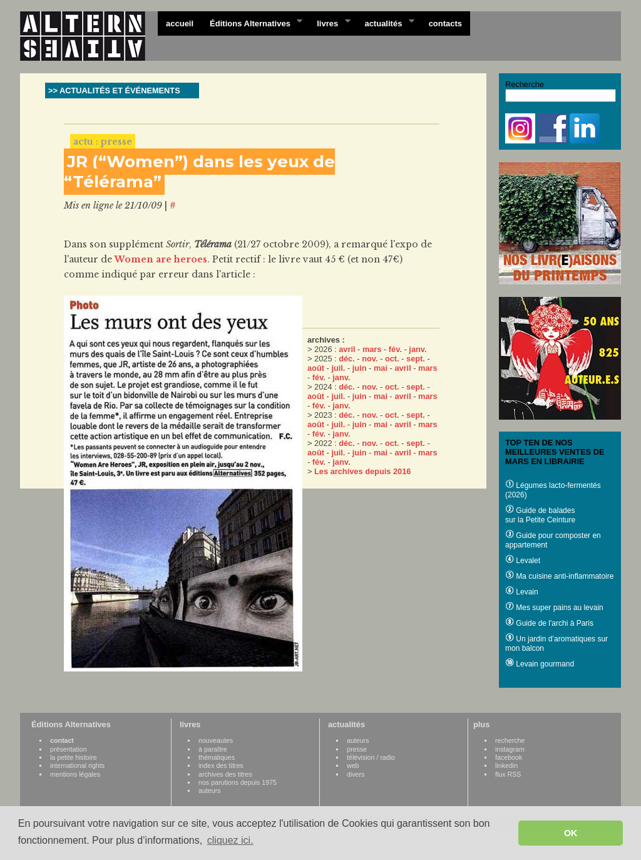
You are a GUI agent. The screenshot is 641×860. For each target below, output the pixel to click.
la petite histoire (73, 757)
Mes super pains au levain (554, 607)
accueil (179, 23)
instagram (510, 749)
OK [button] (571, 833)
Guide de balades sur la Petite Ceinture (540, 515)
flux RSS (508, 774)
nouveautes (215, 740)
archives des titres (225, 774)
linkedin (506, 765)
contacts (445, 23)
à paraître (212, 749)
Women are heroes (161, 259)
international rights (77, 765)
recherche (510, 740)
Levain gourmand (539, 664)
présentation (68, 749)
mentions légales (75, 774)
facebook (508, 757)
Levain (521, 592)
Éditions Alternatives (252, 22)
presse (357, 749)
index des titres (221, 765)
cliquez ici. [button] (230, 840)
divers (355, 774)
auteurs (209, 790)
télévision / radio (371, 757)
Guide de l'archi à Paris (549, 623)
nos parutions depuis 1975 (237, 782)
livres (329, 22)
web (353, 765)
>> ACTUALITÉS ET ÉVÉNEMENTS (114, 90)
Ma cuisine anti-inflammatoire (559, 576)
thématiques (216, 757)
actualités (385, 22)
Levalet (522, 560)
